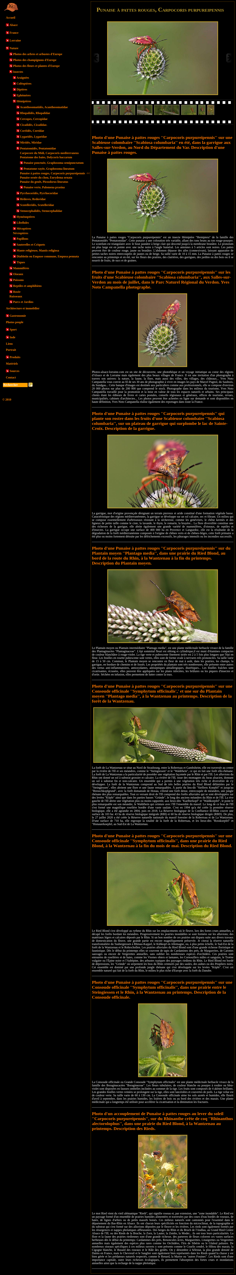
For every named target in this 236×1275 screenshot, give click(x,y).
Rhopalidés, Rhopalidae (35, 113)
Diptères (22, 89)
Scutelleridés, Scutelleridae (37, 205)
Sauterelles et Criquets (31, 244)
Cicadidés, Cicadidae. (33, 124)
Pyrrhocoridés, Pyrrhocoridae (39, 193)
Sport (13, 329)
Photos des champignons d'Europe (34, 60)
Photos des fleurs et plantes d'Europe (36, 65)
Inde (12, 337)
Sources (14, 371)
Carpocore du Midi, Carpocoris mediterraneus (49, 153)
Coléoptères (24, 83)
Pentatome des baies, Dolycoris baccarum (46, 157)
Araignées (22, 77)
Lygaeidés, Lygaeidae (33, 136)
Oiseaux (18, 274)
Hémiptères (24, 101)
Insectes (18, 71)
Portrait (11, 349)
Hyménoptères (26, 216)
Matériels (12, 363)
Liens (9, 343)
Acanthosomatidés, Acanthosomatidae (44, 107)
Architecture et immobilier (22, 308)
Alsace (13, 25)
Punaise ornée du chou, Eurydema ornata (46, 177)
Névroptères (20, 233)
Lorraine (15, 40)
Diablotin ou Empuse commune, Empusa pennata (48, 256)
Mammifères (21, 268)
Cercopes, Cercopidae (34, 118)
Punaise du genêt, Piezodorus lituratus (44, 181)
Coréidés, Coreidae (32, 130)
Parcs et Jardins (23, 301)
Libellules (23, 222)
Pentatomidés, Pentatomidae (38, 148)
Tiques (21, 262)
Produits (15, 357)
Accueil (10, 17)
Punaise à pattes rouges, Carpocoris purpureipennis (55, 173)
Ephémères (24, 95)
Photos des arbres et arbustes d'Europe (37, 54)
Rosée (16, 291)
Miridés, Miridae (30, 142)
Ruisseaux (15, 296)
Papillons (22, 238)
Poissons (18, 280)
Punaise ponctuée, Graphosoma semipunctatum (54, 162)
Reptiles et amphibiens (27, 285)
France (14, 32)
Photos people (14, 322)
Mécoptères (24, 228)
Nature (14, 48)
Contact (11, 377)
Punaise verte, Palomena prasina (44, 187)
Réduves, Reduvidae (33, 199)
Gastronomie (18, 315)
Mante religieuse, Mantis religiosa (38, 250)
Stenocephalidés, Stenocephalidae (41, 210)
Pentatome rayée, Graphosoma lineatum (49, 168)
